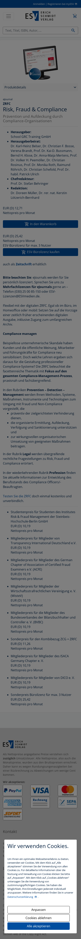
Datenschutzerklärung (20, 897)
